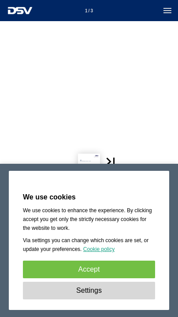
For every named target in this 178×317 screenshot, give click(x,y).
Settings (89, 290)
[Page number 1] (89, 10)
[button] (133, 129)
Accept (89, 269)
